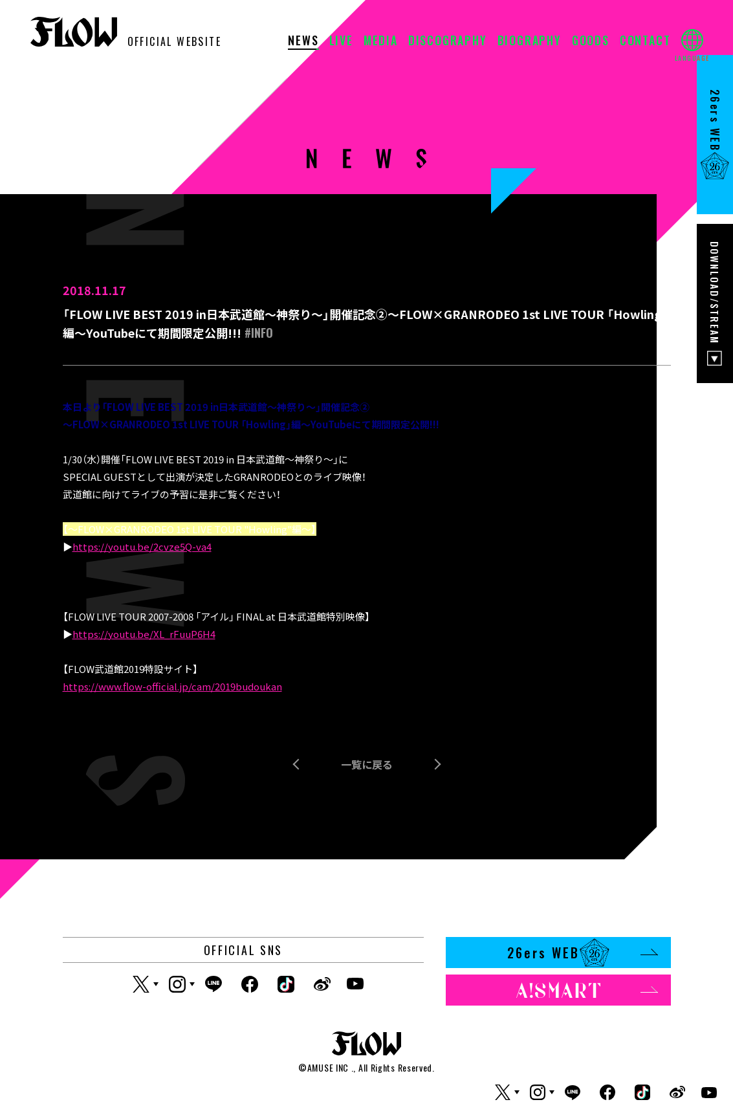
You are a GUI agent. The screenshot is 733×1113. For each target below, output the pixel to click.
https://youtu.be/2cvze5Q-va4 (142, 546)
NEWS (303, 41)
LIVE (341, 41)
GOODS (590, 41)
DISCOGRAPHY (447, 41)
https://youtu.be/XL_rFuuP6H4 (143, 634)
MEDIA (381, 41)
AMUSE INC (328, 1067)
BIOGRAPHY (530, 41)
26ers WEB (582, 952)
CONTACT (645, 41)
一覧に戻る (367, 764)
